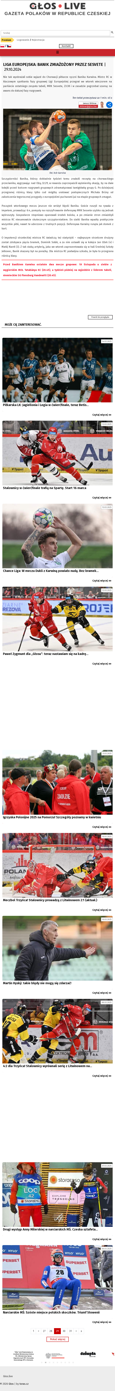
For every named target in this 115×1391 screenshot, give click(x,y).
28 (50, 1331)
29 (57, 1331)
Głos (11, 1383)
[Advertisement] (57, 709)
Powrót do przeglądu (100, 317)
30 (64, 1331)
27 (44, 1331)
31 (70, 1331)
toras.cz (24, 1383)
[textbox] (55, 33)
